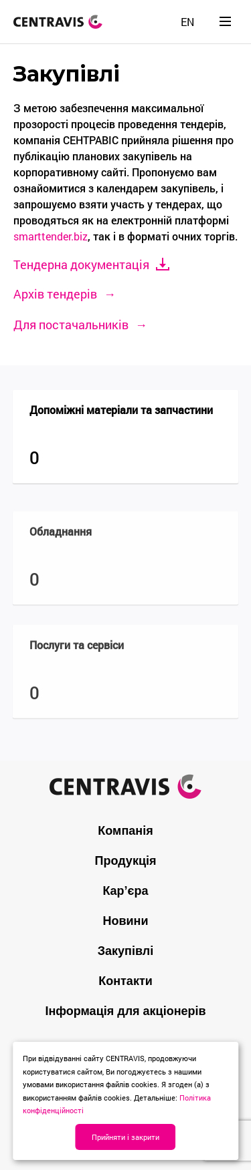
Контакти (125, 981)
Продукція (126, 860)
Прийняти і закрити (125, 1137)
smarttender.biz (50, 236)
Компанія (125, 830)
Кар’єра (125, 891)
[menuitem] (187, 21)
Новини (125, 921)
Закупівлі (125, 951)
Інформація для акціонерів (125, 1011)
